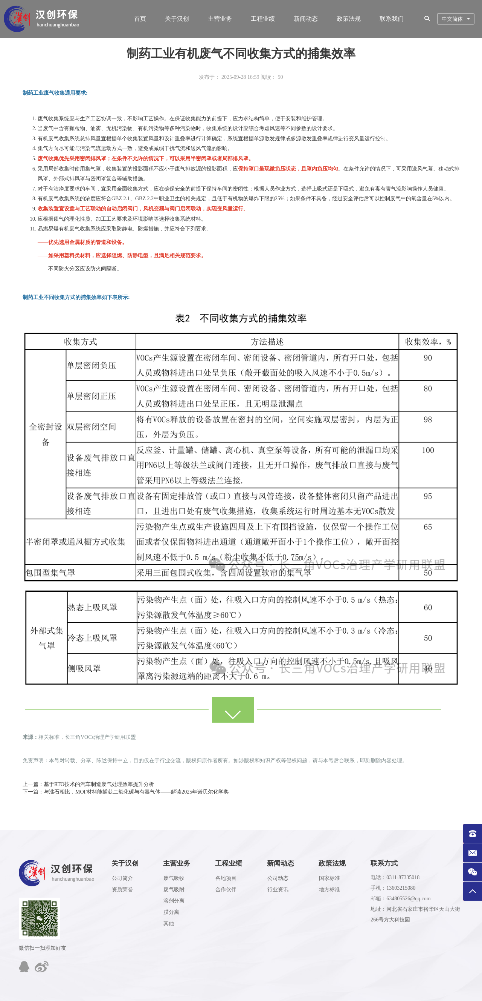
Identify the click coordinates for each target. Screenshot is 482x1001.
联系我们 (392, 18)
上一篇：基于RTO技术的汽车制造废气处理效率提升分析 (88, 784)
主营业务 (220, 18)
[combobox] (455, 19)
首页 (140, 18)
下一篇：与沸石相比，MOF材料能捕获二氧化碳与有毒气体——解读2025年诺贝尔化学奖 (126, 792)
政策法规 (349, 18)
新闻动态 (306, 18)
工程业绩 (263, 18)
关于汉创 (177, 18)
